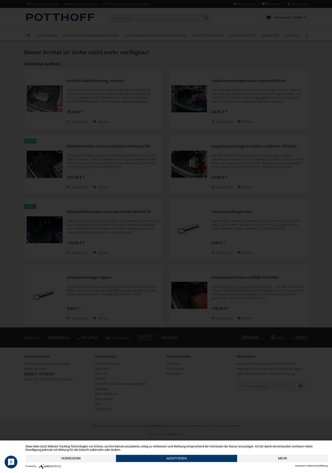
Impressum (300, 466)
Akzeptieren (176, 458)
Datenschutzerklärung (317, 466)
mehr (282, 458)
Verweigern (71, 458)
